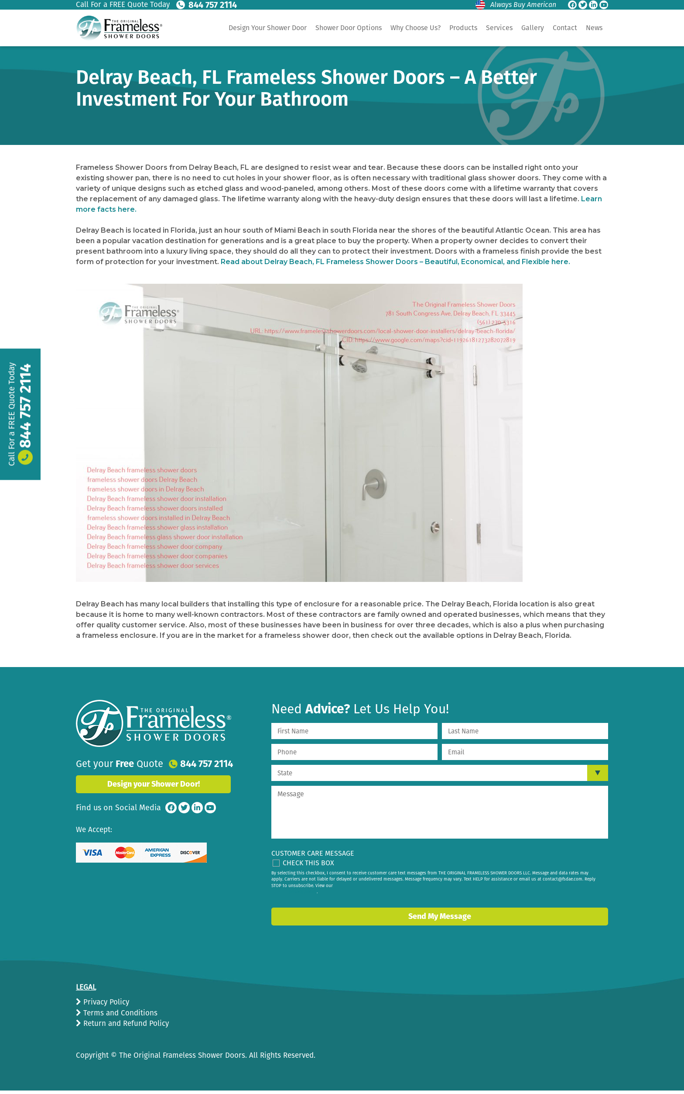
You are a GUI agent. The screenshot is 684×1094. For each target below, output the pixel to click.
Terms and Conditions (119, 1013)
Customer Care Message (312, 853)
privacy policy (303, 891)
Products (463, 28)
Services (499, 28)
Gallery (532, 28)
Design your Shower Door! (153, 784)
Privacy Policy (105, 1002)
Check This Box (308, 863)
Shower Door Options (348, 28)
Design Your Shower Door (268, 28)
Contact (565, 28)
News (594, 28)
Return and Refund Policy (125, 1023)
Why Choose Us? (415, 28)
